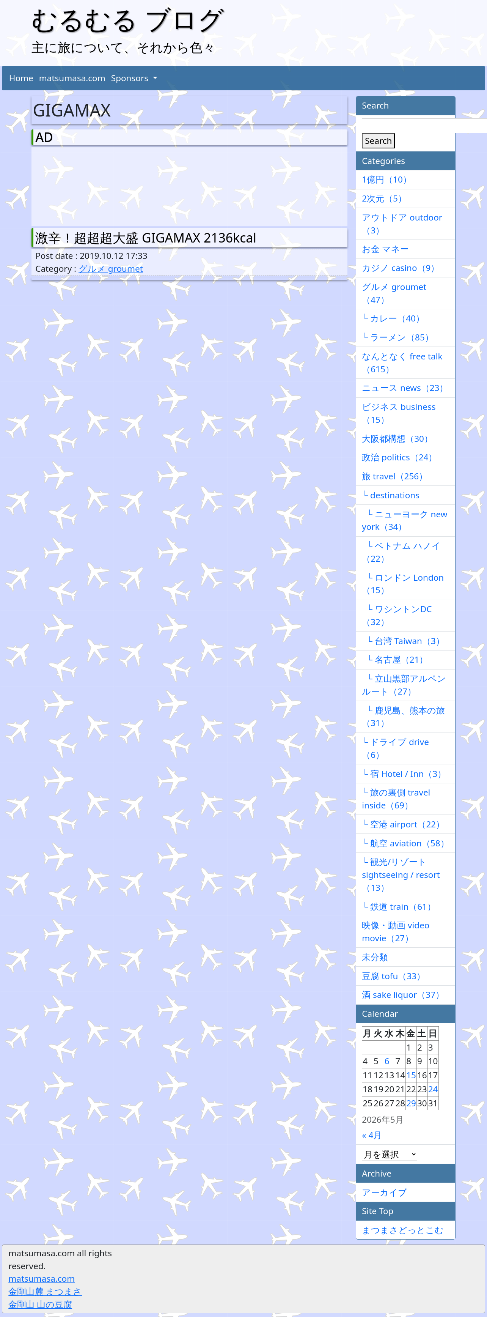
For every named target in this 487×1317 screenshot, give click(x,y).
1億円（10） (387, 179)
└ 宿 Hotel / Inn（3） (404, 774)
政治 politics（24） (399, 457)
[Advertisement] (75, 185)
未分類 (375, 957)
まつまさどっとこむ (403, 1230)
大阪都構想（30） (397, 438)
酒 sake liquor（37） (403, 994)
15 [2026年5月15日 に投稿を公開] (411, 1075)
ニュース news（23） (405, 388)
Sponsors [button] (131, 78)
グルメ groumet (111, 268)
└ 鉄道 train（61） (399, 906)
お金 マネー (385, 249)
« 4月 (372, 1135)
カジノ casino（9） (400, 268)
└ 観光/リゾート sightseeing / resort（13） (401, 874)
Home (21, 78)
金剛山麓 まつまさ (45, 1291)
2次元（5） (384, 198)
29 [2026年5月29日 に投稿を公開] (411, 1103)
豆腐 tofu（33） (393, 976)
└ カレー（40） (393, 318)
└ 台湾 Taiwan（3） (403, 641)
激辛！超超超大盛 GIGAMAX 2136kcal (145, 237)
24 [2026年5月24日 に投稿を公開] (433, 1089)
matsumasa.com (72, 78)
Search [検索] (378, 141)
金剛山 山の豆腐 (40, 1304)
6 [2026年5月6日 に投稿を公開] (387, 1061)
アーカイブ (384, 1192)
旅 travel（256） (394, 476)
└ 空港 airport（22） (403, 824)
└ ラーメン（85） (398, 337)
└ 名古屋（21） (395, 659)
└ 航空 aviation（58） (405, 843)
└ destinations (390, 495)
